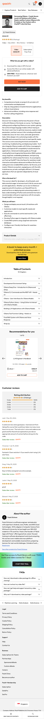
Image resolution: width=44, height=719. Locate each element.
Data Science (34, 603)
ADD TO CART (22, 89)
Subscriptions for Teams (10, 655)
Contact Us (6, 645)
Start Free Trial (22, 564)
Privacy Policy (7, 617)
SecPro (4, 694)
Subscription (6, 687)
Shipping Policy (7, 625)
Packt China (6, 674)
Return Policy (6, 632)
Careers (5, 670)
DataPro (5, 691)
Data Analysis (23, 603)
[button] (22, 278)
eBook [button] (11, 369)
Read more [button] (6, 545)
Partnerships (6, 659)
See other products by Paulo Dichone (14, 549)
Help (3, 642)
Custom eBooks (9, 666)
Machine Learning (11, 603)
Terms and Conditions (9, 613)
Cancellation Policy (8, 628)
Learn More (22, 258)
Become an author (8, 677)
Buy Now (22, 82)
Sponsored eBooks (10, 662)
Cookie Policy (6, 621)
